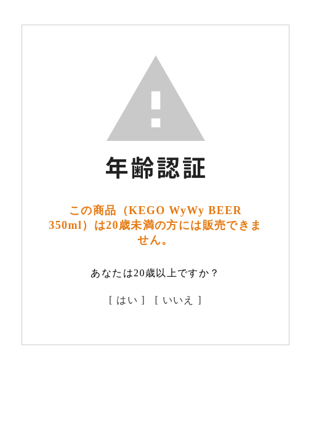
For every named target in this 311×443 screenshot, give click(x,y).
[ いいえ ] (178, 300)
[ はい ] (127, 300)
